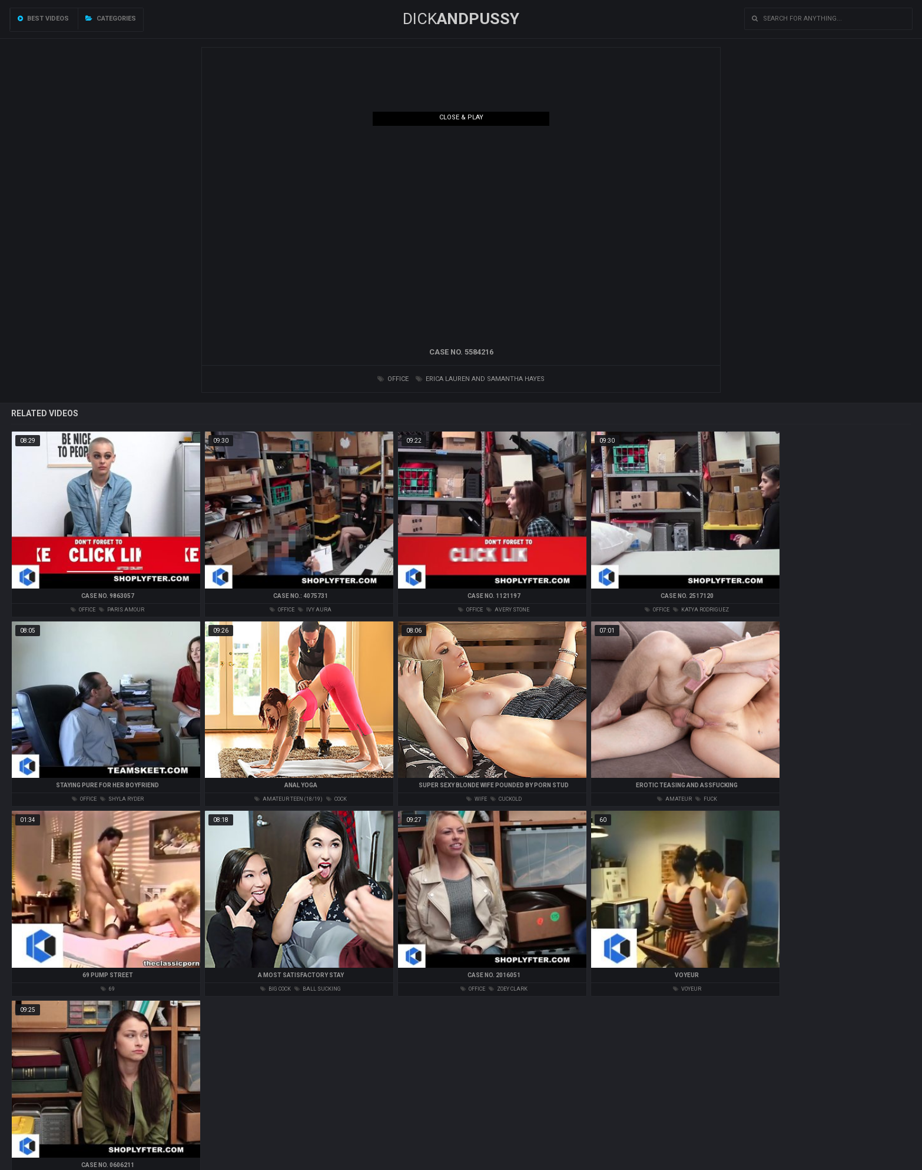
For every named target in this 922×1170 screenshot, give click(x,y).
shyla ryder (122, 799)
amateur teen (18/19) (288, 799)
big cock (275, 989)
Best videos (43, 18)
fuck (706, 799)
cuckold (506, 799)
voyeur (687, 989)
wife (476, 799)
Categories (110, 18)
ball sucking (317, 989)
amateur (674, 799)
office (393, 379)
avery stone (507, 610)
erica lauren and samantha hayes (480, 379)
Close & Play (461, 117)
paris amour (121, 610)
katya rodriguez (701, 610)
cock (336, 799)
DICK (461, 18)
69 (108, 989)
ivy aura (314, 610)
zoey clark (508, 989)
